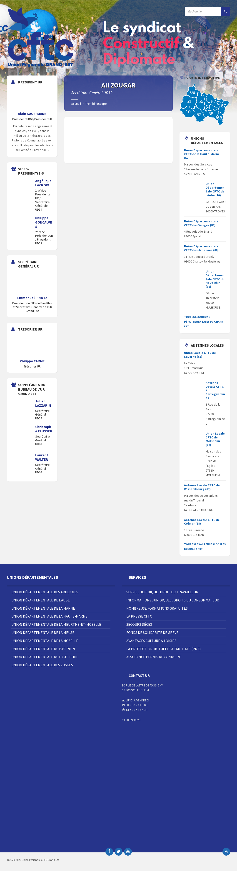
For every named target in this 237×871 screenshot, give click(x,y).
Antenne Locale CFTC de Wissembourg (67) (202, 487)
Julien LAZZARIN (43, 403)
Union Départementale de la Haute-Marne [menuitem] (49, 616)
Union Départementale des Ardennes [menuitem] (44, 592)
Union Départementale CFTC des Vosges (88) (201, 223)
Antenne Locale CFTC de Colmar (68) (202, 522)
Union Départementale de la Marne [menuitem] (43, 608)
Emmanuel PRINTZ (32, 298)
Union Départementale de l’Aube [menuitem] (40, 600)
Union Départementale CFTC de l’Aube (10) (215, 189)
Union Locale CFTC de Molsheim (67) (215, 439)
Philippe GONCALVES (43, 222)
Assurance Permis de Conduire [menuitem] (153, 656)
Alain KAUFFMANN (32, 114)
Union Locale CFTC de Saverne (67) (200, 355)
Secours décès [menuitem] (139, 624)
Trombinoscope (96, 104)
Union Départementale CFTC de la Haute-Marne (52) (202, 154)
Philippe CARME (32, 361)
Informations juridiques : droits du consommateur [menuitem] (172, 600)
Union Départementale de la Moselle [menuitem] (44, 640)
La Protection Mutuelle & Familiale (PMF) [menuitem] (163, 649)
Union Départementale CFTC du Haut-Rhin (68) (215, 279)
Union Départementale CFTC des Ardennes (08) (201, 248)
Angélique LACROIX (43, 183)
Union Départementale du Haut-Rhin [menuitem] (44, 656)
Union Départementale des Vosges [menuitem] (42, 665)
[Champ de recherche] (207, 11)
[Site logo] (41, 66)
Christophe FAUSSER (43, 429)
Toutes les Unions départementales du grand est (203, 321)
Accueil (76, 104)
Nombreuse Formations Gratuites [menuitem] (157, 608)
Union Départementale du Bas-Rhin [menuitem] (43, 649)
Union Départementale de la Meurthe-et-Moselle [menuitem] (56, 624)
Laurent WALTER (41, 457)
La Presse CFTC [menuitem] (139, 616)
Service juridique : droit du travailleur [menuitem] (162, 592)
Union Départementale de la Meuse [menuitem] (42, 632)
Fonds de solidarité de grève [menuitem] (152, 632)
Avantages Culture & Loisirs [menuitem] (151, 640)
